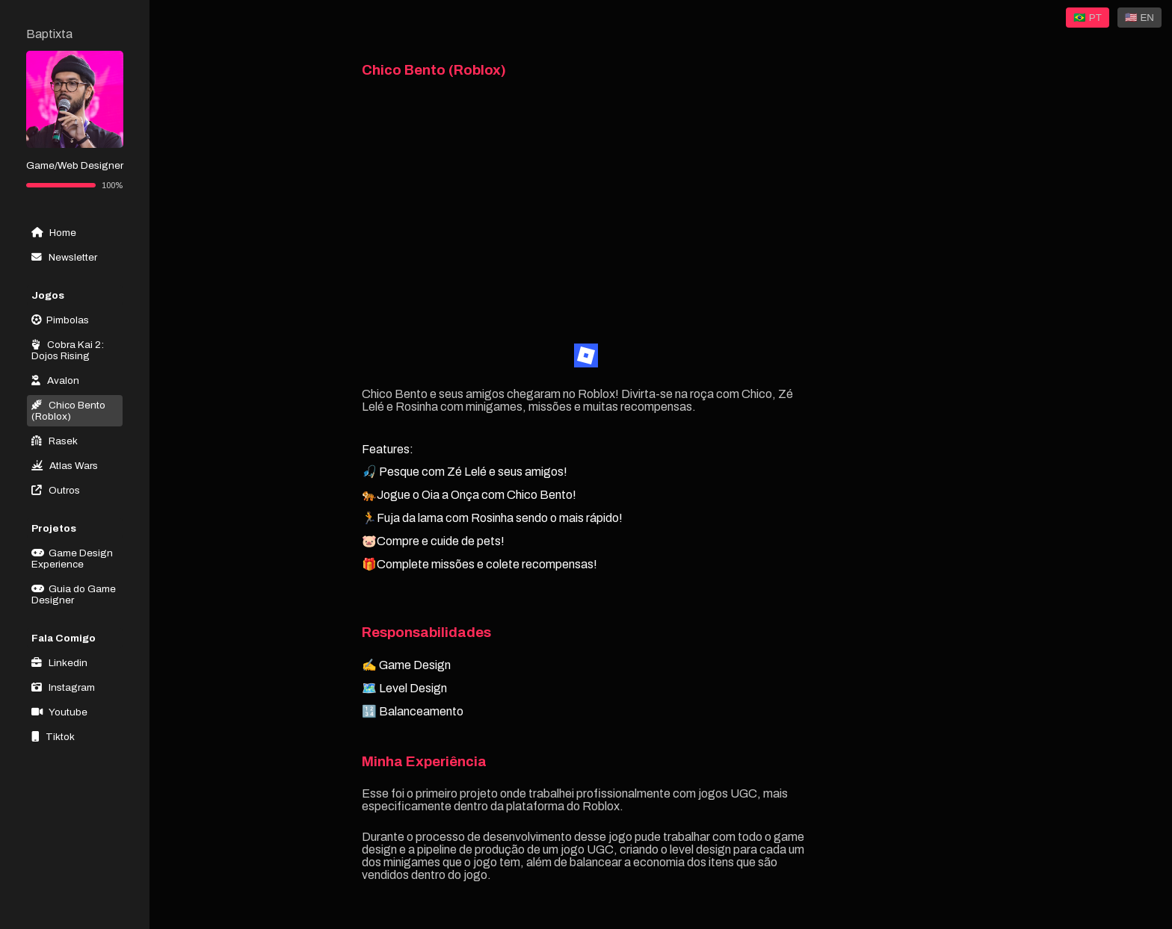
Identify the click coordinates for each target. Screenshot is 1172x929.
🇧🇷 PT (1087, 17)
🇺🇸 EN (1139, 17)
